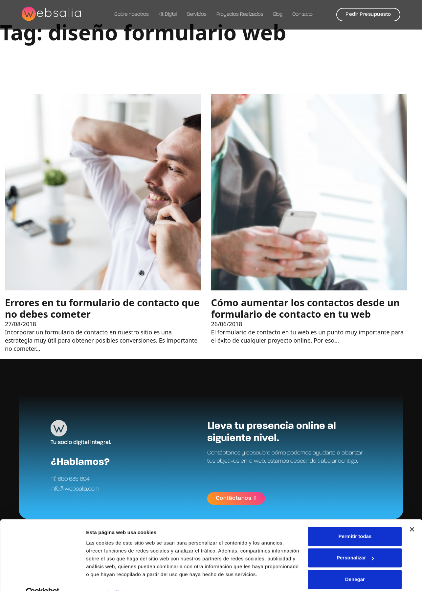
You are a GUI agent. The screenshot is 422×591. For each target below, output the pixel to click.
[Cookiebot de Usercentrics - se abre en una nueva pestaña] (42, 578)
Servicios (197, 14)
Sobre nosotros (131, 14)
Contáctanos (236, 498)
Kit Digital (168, 14)
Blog (277, 14)
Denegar (355, 565)
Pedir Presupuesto (368, 14)
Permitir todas (354, 522)
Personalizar (355, 543)
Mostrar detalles (105, 578)
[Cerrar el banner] (412, 515)
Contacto (302, 14)
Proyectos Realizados (239, 14)
